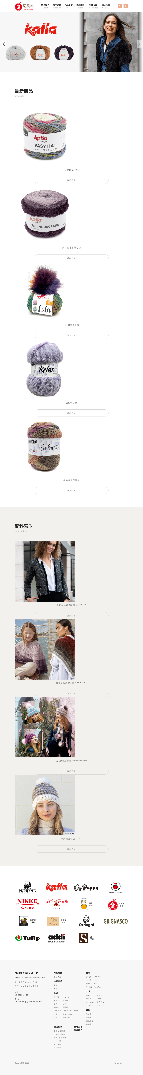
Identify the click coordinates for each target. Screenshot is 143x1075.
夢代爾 (56, 997)
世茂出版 (90, 1021)
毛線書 (89, 1014)
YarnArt (97, 987)
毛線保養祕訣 (59, 1031)
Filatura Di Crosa (70, 1011)
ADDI (88, 999)
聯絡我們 (106, 6)
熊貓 (55, 1014)
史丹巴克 (100, 1002)
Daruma (57, 1011)
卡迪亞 (56, 1001)
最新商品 (57, 977)
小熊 (55, 1017)
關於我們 (45, 6)
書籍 (55, 989)
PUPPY (66, 997)
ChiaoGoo (90, 1002)
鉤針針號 (57, 1041)
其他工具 (100, 1006)
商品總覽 (57, 6)
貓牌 (55, 1004)
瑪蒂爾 (65, 1007)
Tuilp (88, 995)
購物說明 (80, 6)
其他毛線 (66, 1017)
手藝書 (89, 1017)
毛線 (55, 985)
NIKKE (57, 1007)
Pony (99, 999)
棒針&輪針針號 (60, 1038)
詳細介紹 (71, 180)
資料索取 (57, 1048)
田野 (64, 1004)
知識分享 (93, 6)
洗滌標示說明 (59, 1034)
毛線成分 (57, 1044)
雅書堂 (89, 1024)
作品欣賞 (69, 6)
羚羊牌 (65, 1001)
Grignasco (67, 1014)
